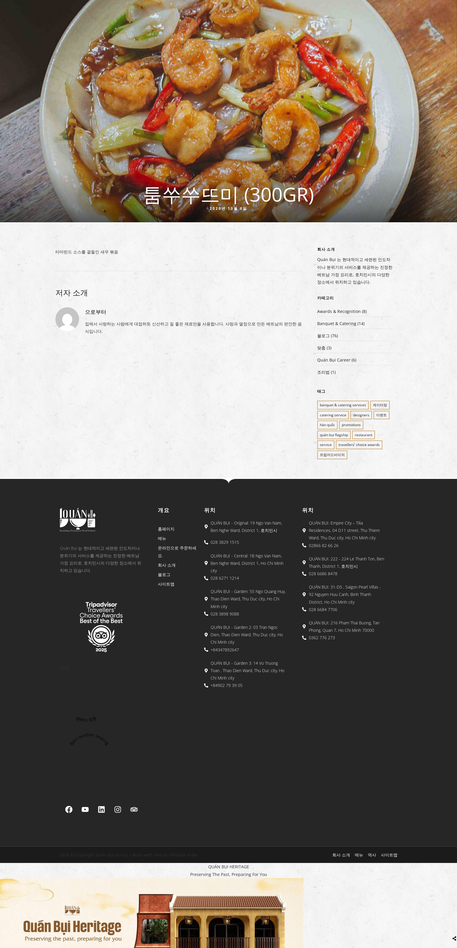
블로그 (323, 335)
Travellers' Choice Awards (359, 444)
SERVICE (326, 444)
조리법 (323, 372)
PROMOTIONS (351, 424)
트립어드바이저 (332, 454)
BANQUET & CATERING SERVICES (343, 404)
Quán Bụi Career (333, 360)
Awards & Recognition (339, 311)
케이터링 (380, 404)
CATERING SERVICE (333, 415)
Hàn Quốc (327, 424)
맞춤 (321, 348)
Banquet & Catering (336, 323)
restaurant (363, 434)
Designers (361, 415)
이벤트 (381, 415)
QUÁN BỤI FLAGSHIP (334, 434)
